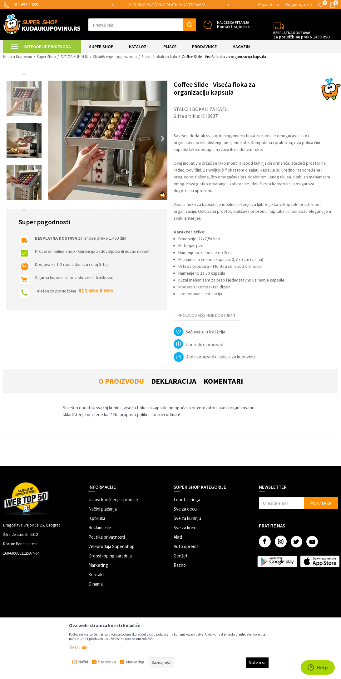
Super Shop (46, 56)
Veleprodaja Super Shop (111, 546)
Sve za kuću (185, 527)
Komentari (223, 381)
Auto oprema (186, 546)
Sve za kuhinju (187, 518)
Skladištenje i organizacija (115, 56)
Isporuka (96, 518)
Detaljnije (78, 647)
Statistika (107, 662)
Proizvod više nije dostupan (206, 315)
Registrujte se (298, 4)
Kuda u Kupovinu (17, 56)
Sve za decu (185, 509)
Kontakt (96, 574)
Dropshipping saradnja (110, 555)
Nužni (83, 662)
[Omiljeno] (321, 5)
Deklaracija (173, 381)
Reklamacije (99, 527)
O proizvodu (121, 381)
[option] (170, 5)
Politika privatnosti (106, 537)
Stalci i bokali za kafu (159, 56)
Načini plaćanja (102, 509)
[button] (142, 24)
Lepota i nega (187, 499)
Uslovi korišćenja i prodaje (113, 499)
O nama (95, 584)
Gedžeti (181, 555)
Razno (180, 565)
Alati (178, 537)
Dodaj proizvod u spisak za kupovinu (214, 357)
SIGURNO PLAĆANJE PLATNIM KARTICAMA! (170, 4)
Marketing (98, 565)
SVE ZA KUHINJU (74, 56)
